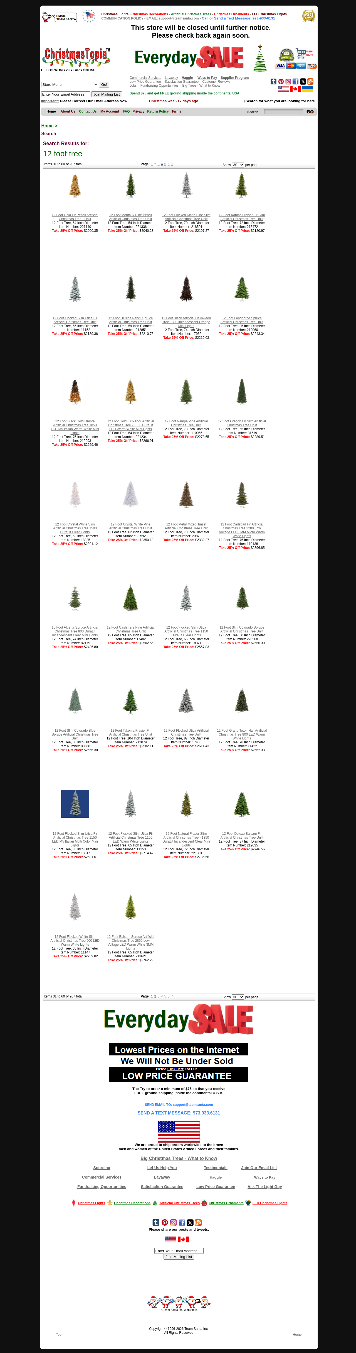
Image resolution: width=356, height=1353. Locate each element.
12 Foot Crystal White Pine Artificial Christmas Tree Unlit (130, 526)
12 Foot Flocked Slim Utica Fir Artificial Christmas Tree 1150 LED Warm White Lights (130, 837)
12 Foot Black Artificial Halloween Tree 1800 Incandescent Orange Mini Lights (186, 322)
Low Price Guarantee (145, 82)
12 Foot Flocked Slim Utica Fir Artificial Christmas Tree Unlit (75, 320)
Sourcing (101, 1167)
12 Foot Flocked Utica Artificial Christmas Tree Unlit (186, 732)
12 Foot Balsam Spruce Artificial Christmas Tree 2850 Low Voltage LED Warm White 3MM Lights (130, 942)
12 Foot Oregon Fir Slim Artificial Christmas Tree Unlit (242, 423)
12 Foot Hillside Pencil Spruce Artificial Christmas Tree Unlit (130, 320)
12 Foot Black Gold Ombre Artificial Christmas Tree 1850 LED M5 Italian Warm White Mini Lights (75, 427)
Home (47, 125)
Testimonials (216, 1167)
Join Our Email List (259, 1167)
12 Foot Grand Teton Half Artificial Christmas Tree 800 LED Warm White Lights (242, 734)
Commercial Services (145, 78)
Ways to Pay (264, 1177)
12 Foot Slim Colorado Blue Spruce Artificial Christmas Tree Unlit (75, 734)
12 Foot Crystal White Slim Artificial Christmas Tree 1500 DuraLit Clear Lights (75, 528)
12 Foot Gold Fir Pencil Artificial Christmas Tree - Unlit (75, 217)
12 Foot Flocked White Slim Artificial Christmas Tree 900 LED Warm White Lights (75, 940)
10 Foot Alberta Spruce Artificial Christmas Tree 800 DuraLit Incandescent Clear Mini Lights (75, 631)
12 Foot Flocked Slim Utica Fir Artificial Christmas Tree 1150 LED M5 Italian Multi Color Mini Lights (75, 839)
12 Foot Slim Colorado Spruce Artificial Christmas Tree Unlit (241, 629)
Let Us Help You (162, 1167)
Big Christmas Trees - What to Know (178, 1158)
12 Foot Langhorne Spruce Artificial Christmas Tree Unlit (241, 320)
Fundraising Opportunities (159, 85)
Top (58, 1335)
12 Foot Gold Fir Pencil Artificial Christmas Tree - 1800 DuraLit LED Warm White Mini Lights (130, 425)
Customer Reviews (216, 82)
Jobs (133, 85)
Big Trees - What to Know (201, 85)
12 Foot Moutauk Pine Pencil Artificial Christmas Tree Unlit (130, 217)
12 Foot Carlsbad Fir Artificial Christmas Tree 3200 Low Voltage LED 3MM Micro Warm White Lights (241, 530)
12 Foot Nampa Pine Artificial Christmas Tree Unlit (186, 423)
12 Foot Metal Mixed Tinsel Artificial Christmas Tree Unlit (186, 526)
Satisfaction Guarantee (182, 82)
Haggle (216, 1177)
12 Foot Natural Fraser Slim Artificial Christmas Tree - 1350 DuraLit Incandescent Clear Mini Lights (186, 839)
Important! (50, 101)
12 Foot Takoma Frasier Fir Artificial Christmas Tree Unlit (130, 732)
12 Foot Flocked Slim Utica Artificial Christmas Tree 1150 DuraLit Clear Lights (186, 631)
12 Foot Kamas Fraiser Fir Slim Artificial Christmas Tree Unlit (242, 217)
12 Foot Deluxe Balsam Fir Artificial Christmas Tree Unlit (241, 835)
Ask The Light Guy (265, 1186)
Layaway (171, 78)
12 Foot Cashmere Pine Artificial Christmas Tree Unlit (130, 629)
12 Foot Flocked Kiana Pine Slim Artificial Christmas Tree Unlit (186, 217)
